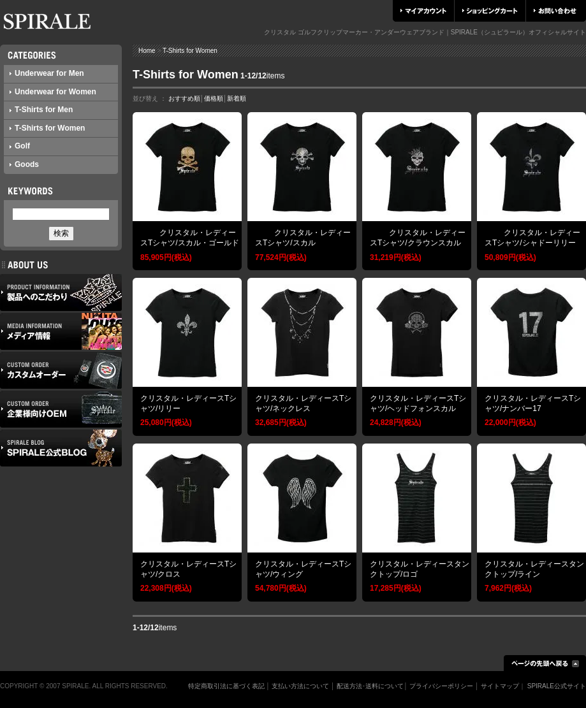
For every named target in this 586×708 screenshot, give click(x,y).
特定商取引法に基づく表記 (226, 686)
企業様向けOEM (61, 409)
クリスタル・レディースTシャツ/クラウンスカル (417, 237)
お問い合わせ (555, 11)
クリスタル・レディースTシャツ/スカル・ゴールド (189, 237)
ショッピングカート (490, 11)
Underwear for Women (53, 91)
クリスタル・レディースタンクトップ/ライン (534, 569)
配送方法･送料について (370, 686)
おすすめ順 (184, 98)
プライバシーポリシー (441, 686)
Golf (20, 145)
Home (147, 50)
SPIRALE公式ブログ (61, 448)
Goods (24, 164)
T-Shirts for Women (47, 128)
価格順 (213, 98)
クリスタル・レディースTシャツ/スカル (303, 237)
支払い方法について (300, 686)
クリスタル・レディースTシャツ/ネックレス (303, 403)
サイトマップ (500, 686)
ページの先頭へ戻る (545, 663)
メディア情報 (61, 331)
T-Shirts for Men (41, 109)
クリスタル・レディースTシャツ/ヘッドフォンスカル (418, 403)
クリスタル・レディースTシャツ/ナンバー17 (533, 403)
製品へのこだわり (61, 292)
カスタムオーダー (61, 370)
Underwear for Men (47, 73)
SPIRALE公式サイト (556, 686)
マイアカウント (423, 11)
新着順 (236, 98)
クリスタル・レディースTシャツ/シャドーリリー (532, 237)
